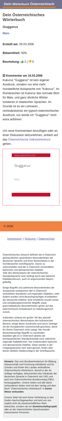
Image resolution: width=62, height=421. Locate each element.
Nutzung (30, 238)
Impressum (14, 238)
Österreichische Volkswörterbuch (29, 139)
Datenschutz (47, 238)
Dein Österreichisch (29, 4)
